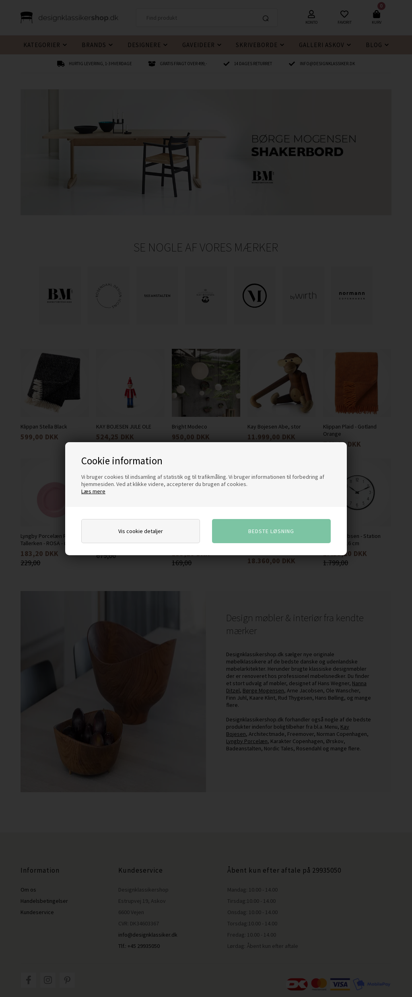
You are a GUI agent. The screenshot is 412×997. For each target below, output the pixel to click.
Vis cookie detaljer (140, 531)
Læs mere (93, 491)
